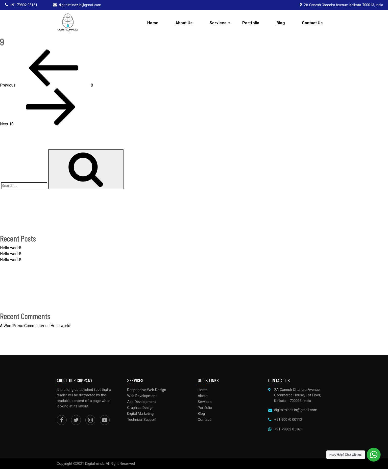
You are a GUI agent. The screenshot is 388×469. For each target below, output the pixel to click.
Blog (280, 23)
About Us (184, 23)
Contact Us (312, 23)
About (203, 396)
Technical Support (141, 419)
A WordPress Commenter (22, 325)
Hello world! (10, 248)
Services (218, 23)
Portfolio (250, 23)
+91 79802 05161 (288, 429)
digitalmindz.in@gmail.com (295, 410)
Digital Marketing (140, 413)
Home (152, 23)
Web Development (142, 396)
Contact (204, 419)
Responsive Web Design (146, 390)
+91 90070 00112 (288, 419)
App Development (141, 402)
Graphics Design (140, 407)
